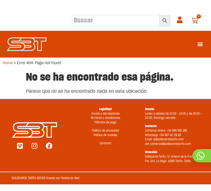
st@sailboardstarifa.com (168, 139)
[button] (200, 44)
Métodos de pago (105, 122)
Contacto (105, 143)
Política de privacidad (105, 130)
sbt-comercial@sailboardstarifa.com (168, 143)
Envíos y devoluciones (105, 113)
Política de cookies (105, 135)
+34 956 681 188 (177, 130)
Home (8, 63)
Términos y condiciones (105, 117)
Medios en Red (70, 178)
